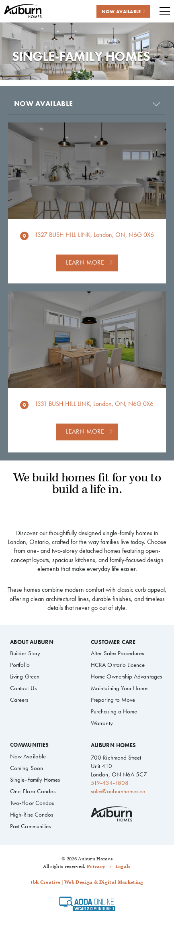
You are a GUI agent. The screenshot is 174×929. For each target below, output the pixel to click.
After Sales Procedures (117, 653)
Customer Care (113, 642)
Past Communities (30, 826)
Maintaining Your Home (119, 688)
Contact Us (23, 688)
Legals (123, 867)
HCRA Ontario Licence (118, 664)
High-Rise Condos (31, 814)
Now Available (28, 756)
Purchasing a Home (114, 711)
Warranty (102, 723)
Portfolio (20, 664)
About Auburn (31, 642)
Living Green (24, 676)
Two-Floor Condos (32, 803)
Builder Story (25, 653)
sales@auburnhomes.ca (118, 791)
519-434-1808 (110, 782)
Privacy (96, 867)
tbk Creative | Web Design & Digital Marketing (87, 882)
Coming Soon (26, 768)
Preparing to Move (113, 699)
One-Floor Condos (32, 791)
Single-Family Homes (35, 779)
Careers (19, 699)
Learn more (85, 262)
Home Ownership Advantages (126, 676)
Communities (29, 745)
